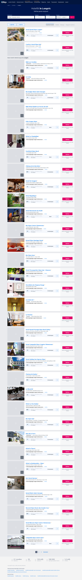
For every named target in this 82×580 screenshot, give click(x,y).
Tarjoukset (54, 2)
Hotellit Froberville (11, 570)
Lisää (66, 2)
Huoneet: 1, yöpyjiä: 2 (61, 17)
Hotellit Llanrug (26, 576)
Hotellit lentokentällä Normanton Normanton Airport (48, 576)
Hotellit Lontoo (18, 576)
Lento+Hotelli (11, 2)
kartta (40, 32)
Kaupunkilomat (29, 2)
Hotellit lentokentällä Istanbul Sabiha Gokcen (51, 570)
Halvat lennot (20, 2)
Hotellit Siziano (33, 576)
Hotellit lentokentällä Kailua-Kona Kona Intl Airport (17, 572)
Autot (48, 2)
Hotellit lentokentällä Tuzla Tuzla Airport (33, 570)
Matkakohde (9, 15)
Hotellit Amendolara (20, 570)
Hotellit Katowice (10, 576)
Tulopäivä (36, 15)
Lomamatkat (37, 2)
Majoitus (43, 2)
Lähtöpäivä (48, 15)
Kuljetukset (61, 2)
